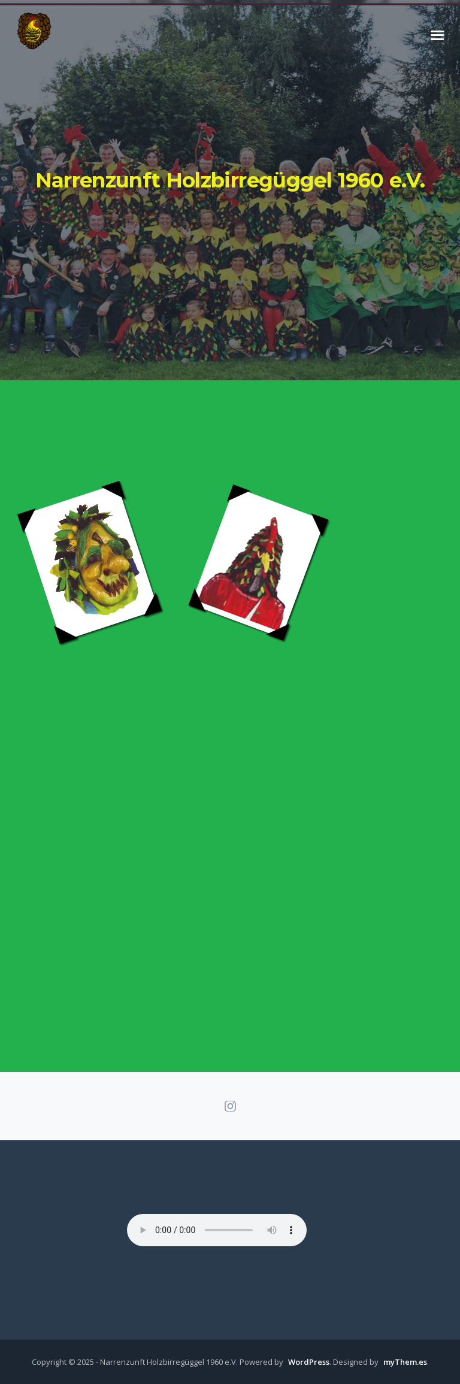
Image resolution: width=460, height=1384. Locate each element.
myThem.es (405, 1361)
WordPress (308, 1361)
